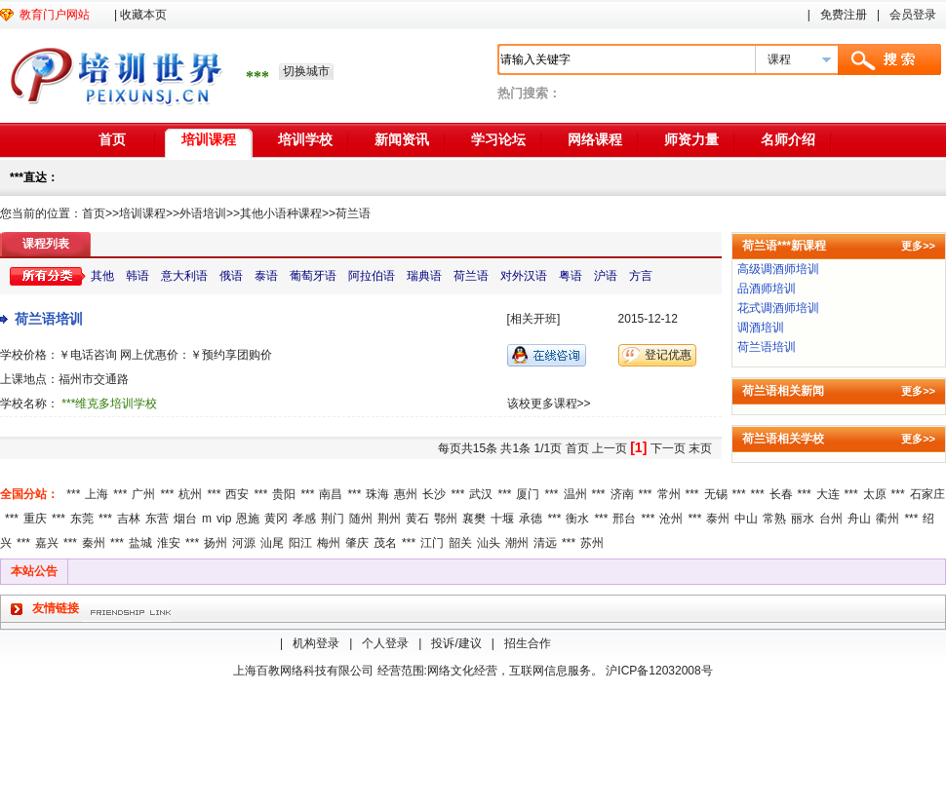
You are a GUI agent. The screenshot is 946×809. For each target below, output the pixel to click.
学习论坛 (498, 139)
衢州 (887, 518)
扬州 (215, 543)
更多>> (918, 245)
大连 (828, 494)
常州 (669, 494)
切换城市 (306, 71)
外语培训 (202, 213)
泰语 (266, 276)
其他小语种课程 (281, 213)
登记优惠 (668, 355)
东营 (157, 518)
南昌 (330, 494)
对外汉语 (523, 276)
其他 (102, 276)
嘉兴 (47, 543)
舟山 (859, 518)
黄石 (417, 518)
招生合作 (527, 643)
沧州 (671, 518)
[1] (638, 447)
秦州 (93, 543)
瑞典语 (424, 276)
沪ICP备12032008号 (659, 670)
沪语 (605, 276)
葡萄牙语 (313, 276)
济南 (622, 494)
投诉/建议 (456, 643)
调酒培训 (760, 327)
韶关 (460, 543)
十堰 (502, 518)
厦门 (527, 494)
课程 (779, 59)
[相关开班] (534, 319)
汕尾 (272, 543)
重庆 (35, 518)
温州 (575, 494)
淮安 (168, 543)
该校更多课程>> (549, 403)
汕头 (488, 543)
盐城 (140, 543)
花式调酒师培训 (778, 308)
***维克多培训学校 (109, 403)
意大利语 (184, 276)
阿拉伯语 (371, 276)
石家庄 (927, 494)
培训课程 (208, 139)
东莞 (82, 518)
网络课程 (595, 139)
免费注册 (843, 14)
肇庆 (357, 543)
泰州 (717, 518)
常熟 (774, 518)
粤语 (570, 276)
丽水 (802, 518)
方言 (640, 276)
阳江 (300, 543)
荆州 (389, 518)
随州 (361, 518)
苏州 (592, 543)
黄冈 (276, 518)
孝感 (304, 518)
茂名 (385, 543)
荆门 (332, 518)
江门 (432, 543)
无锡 (716, 494)
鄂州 (445, 518)
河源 (244, 543)
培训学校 (305, 139)
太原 (875, 494)
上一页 (609, 448)
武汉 (481, 494)
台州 (831, 518)
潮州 (517, 543)
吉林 (128, 518)
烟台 (185, 518)
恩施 (247, 518)
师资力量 (691, 139)
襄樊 (474, 518)
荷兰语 (353, 213)
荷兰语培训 (49, 319)
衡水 (577, 518)
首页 (112, 139)
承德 (530, 518)
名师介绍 (788, 139)
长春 (781, 494)
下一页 (668, 448)
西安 (237, 494)
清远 (545, 543)
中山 (746, 518)
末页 (700, 448)
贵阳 (284, 494)
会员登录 (912, 14)
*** (73, 494)
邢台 (624, 518)
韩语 (137, 276)
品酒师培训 (766, 288)
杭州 (190, 494)
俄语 (231, 276)
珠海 (377, 494)
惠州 (405, 494)
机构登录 (316, 643)
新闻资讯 (401, 139)
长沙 (434, 494)
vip (224, 518)
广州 (143, 494)
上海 (96, 494)
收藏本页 (143, 14)
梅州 (328, 543)
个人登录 (385, 643)
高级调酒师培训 (778, 269)
